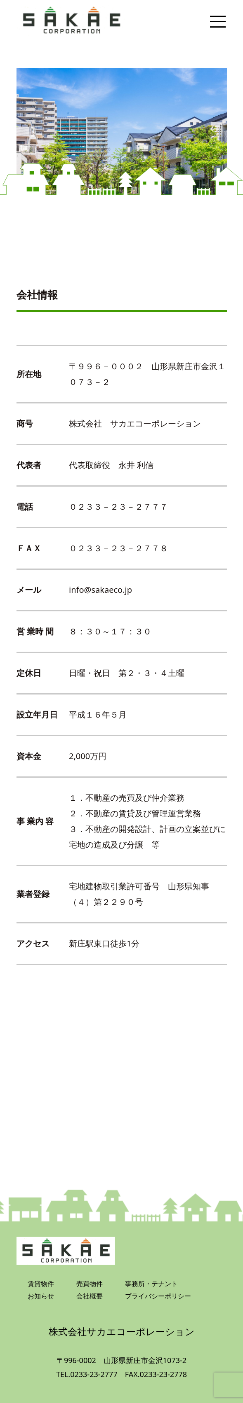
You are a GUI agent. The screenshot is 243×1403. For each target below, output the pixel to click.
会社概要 (89, 1295)
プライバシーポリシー (158, 1295)
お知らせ (41, 1295)
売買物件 (89, 1283)
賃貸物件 (41, 1283)
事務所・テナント (151, 1283)
